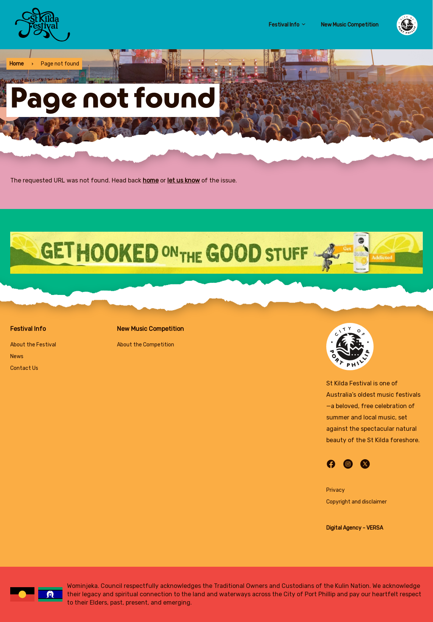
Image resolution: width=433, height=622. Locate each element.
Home (16, 64)
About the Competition (145, 344)
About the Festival (33, 344)
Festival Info (287, 25)
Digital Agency (343, 528)
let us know (183, 180)
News (16, 356)
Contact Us (24, 368)
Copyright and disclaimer (356, 502)
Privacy (335, 490)
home (151, 180)
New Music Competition (349, 25)
